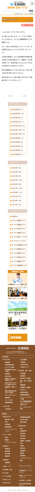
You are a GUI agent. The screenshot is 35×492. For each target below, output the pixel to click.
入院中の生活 (24, 364)
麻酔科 (22, 453)
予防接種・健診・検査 (25, 370)
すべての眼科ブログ (19, 253)
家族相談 (7, 397)
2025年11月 (16, 130)
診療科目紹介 (22, 425)
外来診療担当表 (9, 364)
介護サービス (7, 466)
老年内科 (22, 438)
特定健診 (22, 375)
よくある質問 (29, 13)
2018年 (15, 200)
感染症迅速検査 (24, 394)
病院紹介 (4, 413)
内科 (21, 428)
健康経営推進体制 (25, 417)
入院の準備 (23, 359)
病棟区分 (7, 448)
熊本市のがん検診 (25, 378)
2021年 (15, 188)
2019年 (15, 196)
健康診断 (22, 384)
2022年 (15, 184)
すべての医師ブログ (19, 220)
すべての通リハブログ (19, 237)
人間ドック (23, 389)
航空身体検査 (24, 392)
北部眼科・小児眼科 (25, 480)
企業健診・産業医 (25, 387)
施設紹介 (7, 456)
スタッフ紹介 (7, 434)
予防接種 (22, 373)
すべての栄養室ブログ (19, 245)
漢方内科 (22, 433)
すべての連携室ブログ (19, 265)
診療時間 (7, 362)
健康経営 (6, 459)
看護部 (7, 439)
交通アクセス (7, 479)
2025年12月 (16, 126)
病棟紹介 (6, 446)
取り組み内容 (24, 419)
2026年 (15, 168)
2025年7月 (16, 146)
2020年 (15, 192)
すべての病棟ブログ (19, 249)
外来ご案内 (7, 359)
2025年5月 (16, 154)
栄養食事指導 (9, 402)
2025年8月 (16, 142)
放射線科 (22, 455)
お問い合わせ (19, 13)
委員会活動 (8, 426)
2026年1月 (16, 122)
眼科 (21, 460)
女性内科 (22, 435)
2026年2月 (16, 117)
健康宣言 (7, 462)
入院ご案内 (7, 406)
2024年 (15, 176)
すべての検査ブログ (19, 261)
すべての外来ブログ (19, 228)
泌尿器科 (22, 450)
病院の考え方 (7, 416)
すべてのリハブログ (19, 241)
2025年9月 (16, 138)
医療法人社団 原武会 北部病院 (14, 490)
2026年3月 (16, 113)
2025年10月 (16, 134)
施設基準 (7, 451)
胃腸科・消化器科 (25, 440)
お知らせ (15, 216)
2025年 (15, 172)
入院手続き (8, 409)
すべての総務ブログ (19, 224)
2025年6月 (16, 150)
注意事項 (7, 373)
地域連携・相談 (7, 469)
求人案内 (6, 473)
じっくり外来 (9, 400)
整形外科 (22, 448)
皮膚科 (22, 445)
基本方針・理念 (9, 419)
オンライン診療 (9, 367)
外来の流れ (8, 376)
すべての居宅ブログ (19, 257)
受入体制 (7, 453)
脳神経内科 (23, 431)
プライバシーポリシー (26, 465)
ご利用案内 (5, 356)
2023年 (15, 180)
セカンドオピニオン (10, 395)
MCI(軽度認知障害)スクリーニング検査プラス (26, 403)
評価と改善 (23, 422)
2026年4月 (16, 109)
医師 (6, 437)
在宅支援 (7, 424)
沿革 (6, 421)
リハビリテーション (10, 442)
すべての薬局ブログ (19, 233)
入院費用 (22, 362)
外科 (21, 443)
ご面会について (24, 367)
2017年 (15, 204)
